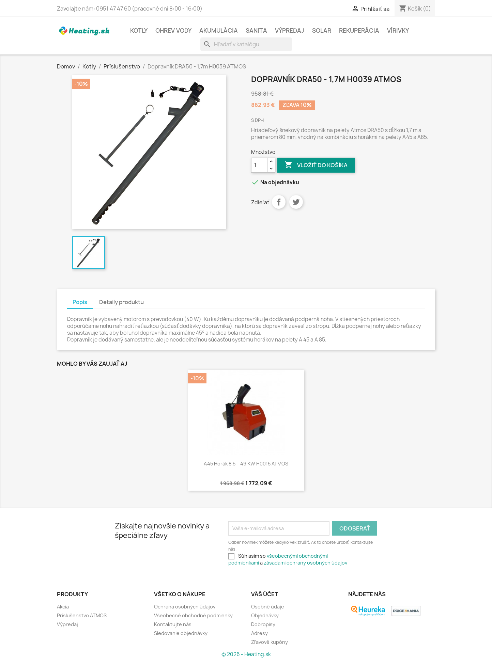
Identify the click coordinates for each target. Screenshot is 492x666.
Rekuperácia (359, 30)
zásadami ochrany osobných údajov (305, 562)
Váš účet (264, 594)
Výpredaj (289, 30)
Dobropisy (263, 624)
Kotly (139, 30)
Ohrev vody (173, 30)
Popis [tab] (80, 302)
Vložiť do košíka (316, 165)
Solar (321, 30)
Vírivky (398, 30)
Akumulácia (218, 30)
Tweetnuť (296, 202)
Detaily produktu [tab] (121, 302)
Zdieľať (279, 202)
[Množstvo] (259, 165)
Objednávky (265, 615)
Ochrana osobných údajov (184, 606)
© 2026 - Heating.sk (246, 654)
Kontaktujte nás (172, 624)
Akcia (63, 606)
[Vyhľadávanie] (246, 44)
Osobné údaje (267, 606)
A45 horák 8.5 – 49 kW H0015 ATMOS (246, 463)
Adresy (259, 633)
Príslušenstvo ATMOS (82, 615)
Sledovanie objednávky (180, 633)
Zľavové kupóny (269, 642)
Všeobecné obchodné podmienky (193, 615)
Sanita (256, 30)
